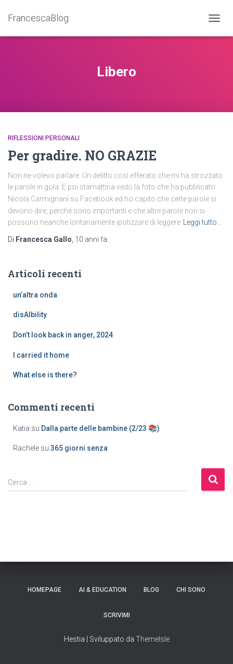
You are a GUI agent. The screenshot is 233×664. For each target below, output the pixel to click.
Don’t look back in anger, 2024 (63, 335)
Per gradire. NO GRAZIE (82, 155)
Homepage (44, 589)
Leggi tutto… (202, 222)
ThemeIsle (153, 639)
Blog (151, 589)
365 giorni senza (79, 448)
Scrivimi (116, 615)
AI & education (102, 589)
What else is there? (45, 375)
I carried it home (41, 355)
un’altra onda (35, 295)
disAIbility (30, 314)
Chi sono (190, 589)
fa (91, 239)
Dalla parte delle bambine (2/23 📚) (100, 428)
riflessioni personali (44, 138)
